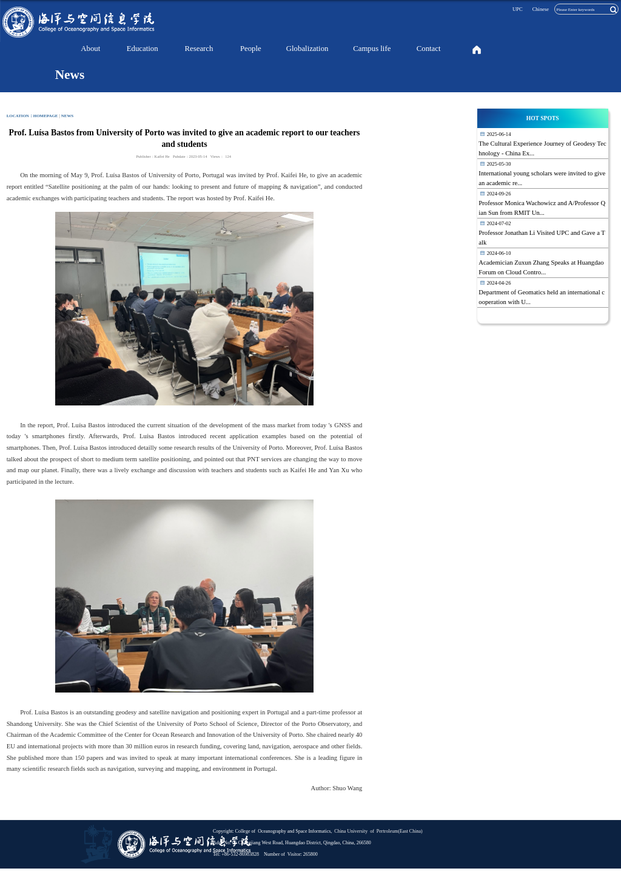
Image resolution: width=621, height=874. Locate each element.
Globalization (307, 48)
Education (142, 48)
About (90, 48)
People (250, 48)
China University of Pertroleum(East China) (377, 831)
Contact (429, 48)
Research (199, 48)
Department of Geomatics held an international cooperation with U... (541, 297)
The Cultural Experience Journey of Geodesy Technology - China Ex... (542, 148)
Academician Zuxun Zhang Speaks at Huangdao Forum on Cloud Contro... (540, 267)
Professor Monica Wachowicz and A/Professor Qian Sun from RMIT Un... (541, 208)
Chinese (540, 9)
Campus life (372, 48)
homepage (45, 115)
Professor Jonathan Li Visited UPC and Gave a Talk (541, 237)
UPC (517, 9)
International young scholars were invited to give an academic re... (541, 178)
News (67, 115)
